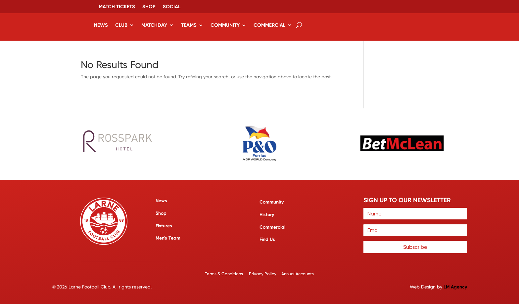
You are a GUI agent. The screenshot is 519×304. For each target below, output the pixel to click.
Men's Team (168, 238)
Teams (189, 25)
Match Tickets (117, 7)
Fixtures (164, 225)
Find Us (267, 239)
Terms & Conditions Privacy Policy (241, 273)
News (101, 25)
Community (225, 25)
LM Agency (455, 286)
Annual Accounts (297, 273)
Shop (149, 7)
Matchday (154, 25)
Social (171, 7)
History (267, 214)
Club (121, 25)
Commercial (269, 25)
